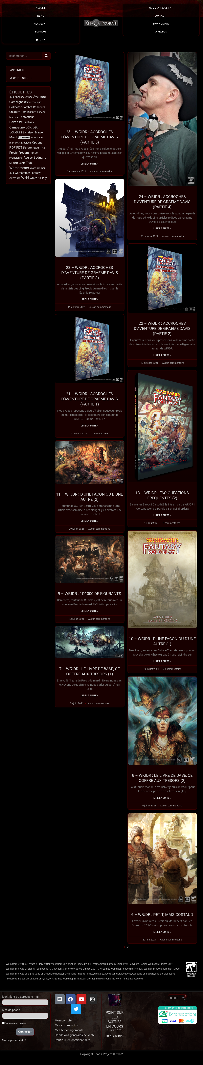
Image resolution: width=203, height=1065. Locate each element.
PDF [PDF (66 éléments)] (12, 147)
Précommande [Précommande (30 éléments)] (28, 152)
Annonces (17, 70)
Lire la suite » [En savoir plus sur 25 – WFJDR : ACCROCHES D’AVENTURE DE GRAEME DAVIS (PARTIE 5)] (89, 163)
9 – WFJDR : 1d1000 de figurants (89, 595)
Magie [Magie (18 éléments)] (39, 132)
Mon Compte (161, 23)
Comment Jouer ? (161, 8)
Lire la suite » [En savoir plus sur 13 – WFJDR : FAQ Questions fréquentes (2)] (162, 515)
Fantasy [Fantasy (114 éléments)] (15, 122)
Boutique (40, 31)
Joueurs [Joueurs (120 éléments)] (15, 132)
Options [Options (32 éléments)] (37, 142)
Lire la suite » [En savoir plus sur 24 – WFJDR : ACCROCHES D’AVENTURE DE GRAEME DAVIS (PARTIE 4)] (162, 228)
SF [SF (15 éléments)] (10, 162)
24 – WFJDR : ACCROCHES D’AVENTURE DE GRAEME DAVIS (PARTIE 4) (162, 201)
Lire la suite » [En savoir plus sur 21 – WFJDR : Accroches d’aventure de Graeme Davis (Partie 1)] (89, 426)
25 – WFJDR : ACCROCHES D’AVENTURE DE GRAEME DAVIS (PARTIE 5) (89, 137)
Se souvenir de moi (14, 1024)
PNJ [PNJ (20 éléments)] (42, 147)
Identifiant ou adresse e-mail (20, 998)
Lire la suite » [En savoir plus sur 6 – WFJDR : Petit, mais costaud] (162, 933)
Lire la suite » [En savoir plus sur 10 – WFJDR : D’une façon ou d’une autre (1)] (162, 662)
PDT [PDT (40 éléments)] (19, 147)
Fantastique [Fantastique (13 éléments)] (26, 117)
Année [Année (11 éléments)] (29, 96)
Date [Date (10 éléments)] (23, 111)
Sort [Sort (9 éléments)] (15, 162)
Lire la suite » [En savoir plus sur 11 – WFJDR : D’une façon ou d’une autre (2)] (89, 522)
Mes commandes (66, 1026)
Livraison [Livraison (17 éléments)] (28, 132)
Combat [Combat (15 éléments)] (27, 107)
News (40, 15)
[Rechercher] (46, 55)
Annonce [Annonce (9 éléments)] (20, 96)
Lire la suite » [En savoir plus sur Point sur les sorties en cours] (115, 1037)
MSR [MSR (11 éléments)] (17, 142)
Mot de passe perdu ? (14, 1041)
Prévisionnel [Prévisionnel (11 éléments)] (16, 157)
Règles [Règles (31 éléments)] (28, 157)
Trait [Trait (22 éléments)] (29, 163)
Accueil (40, 8)
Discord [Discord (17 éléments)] (31, 111)
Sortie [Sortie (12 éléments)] (22, 162)
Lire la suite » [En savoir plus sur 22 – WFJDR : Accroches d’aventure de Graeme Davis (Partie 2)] (162, 355)
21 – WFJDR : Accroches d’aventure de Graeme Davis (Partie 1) (89, 399)
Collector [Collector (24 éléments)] (15, 107)
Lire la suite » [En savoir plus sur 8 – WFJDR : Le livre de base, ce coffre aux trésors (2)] (162, 798)
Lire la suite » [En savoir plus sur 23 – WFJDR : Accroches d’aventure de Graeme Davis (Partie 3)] (89, 299)
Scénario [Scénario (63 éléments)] (40, 157)
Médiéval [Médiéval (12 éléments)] (26, 142)
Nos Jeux (40, 24)
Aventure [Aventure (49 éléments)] (39, 97)
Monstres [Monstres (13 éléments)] (24, 137)
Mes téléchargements (69, 1031)
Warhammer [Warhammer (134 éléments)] (19, 168)
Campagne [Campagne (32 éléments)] (16, 102)
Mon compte (63, 1021)
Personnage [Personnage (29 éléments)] (31, 147)
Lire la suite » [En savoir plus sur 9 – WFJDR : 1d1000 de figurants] (89, 612)
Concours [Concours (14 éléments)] (39, 107)
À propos (161, 31)
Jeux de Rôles (21, 78)
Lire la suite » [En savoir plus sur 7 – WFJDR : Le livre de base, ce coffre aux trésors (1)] (89, 697)
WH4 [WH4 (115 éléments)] (25, 178)
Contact (161, 16)
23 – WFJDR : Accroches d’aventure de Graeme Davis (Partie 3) (89, 272)
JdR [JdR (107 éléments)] (28, 127)
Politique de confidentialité (72, 1041)
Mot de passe (11, 1011)
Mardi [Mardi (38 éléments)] (13, 137)
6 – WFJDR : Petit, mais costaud (162, 915)
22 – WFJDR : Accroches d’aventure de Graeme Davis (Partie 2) (162, 328)
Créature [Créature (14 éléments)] (14, 111)
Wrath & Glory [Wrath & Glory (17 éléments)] (38, 178)
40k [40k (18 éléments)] (11, 96)
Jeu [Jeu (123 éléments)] (35, 127)
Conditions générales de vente (75, 1036)
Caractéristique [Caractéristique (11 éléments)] (32, 102)
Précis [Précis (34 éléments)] (13, 152)
